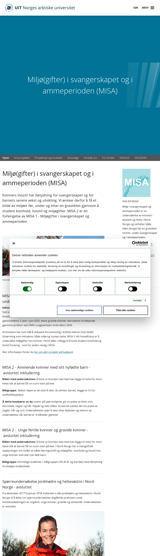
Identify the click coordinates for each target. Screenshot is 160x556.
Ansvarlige (73, 158)
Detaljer (137, 300)
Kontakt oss (90, 158)
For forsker (108, 158)
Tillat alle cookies (125, 310)
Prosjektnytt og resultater (48, 158)
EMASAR (124, 158)
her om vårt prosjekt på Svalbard (53, 352)
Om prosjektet (22, 158)
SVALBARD (140, 158)
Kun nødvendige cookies (79, 310)
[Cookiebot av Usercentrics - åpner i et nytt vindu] (134, 243)
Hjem (5, 158)
